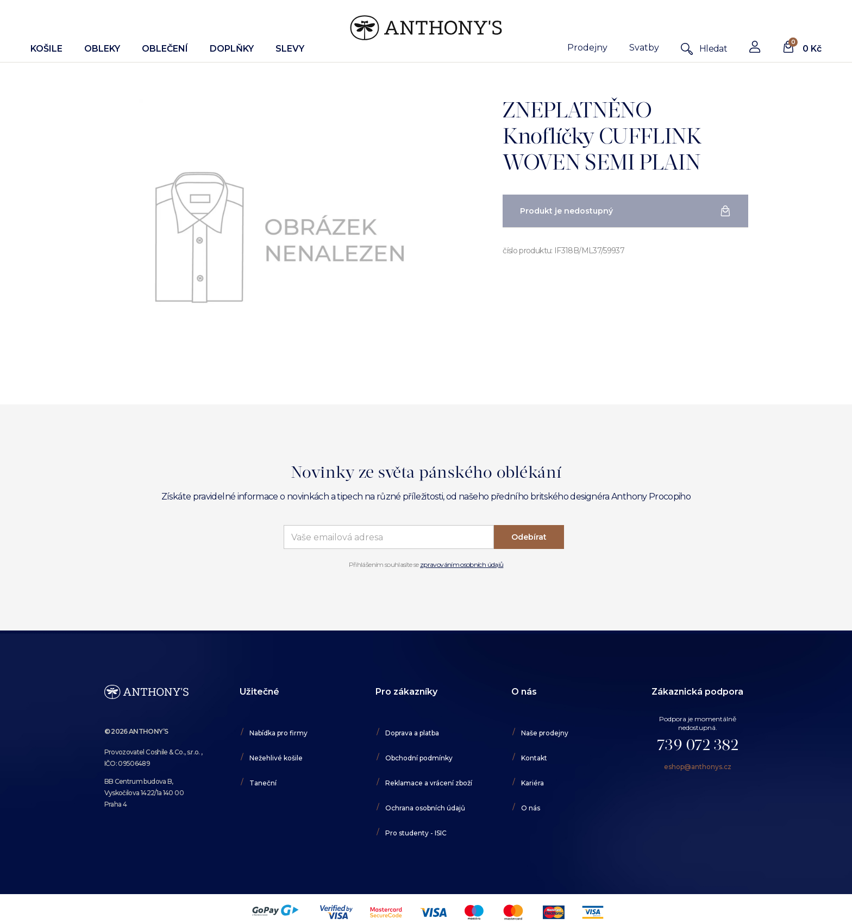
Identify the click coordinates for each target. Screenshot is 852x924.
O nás (530, 808)
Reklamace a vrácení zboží (428, 783)
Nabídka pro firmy (278, 733)
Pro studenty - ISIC (416, 833)
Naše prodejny (544, 733)
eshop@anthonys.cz (697, 767)
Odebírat (529, 537)
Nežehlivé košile (276, 758)
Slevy (289, 48)
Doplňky (232, 48)
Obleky (102, 48)
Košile (46, 48)
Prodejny (587, 47)
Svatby (644, 47)
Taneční (263, 783)
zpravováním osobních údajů (461, 564)
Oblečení (165, 48)
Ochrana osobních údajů (425, 808)
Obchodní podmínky (419, 758)
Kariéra (532, 783)
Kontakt (534, 758)
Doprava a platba (412, 733)
